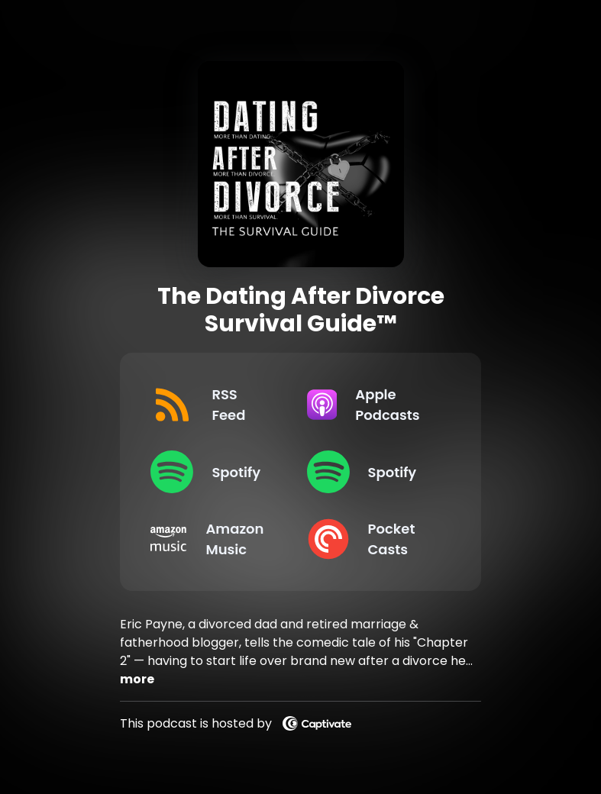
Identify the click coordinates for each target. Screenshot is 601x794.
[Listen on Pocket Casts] (372, 539)
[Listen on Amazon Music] (216, 539)
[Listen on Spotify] (216, 471)
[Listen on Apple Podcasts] (372, 404)
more (137, 679)
